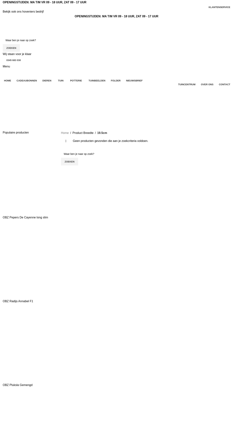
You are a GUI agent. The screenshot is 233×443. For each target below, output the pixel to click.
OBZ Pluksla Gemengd (18, 385)
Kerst (122, 410)
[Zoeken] (116, 40)
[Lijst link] (29, 410)
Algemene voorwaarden (76, 424)
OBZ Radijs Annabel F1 (18, 301)
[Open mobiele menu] (6, 66)
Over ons (67, 404)
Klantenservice (70, 410)
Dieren (123, 417)
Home (65, 132)
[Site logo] (23, 27)
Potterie (124, 431)
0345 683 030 (13, 60)
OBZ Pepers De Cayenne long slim (25, 217)
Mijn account (166, 421)
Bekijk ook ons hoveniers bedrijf (23, 11)
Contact (66, 417)
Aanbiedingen (128, 404)
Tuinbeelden (166, 404)
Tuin (122, 424)
